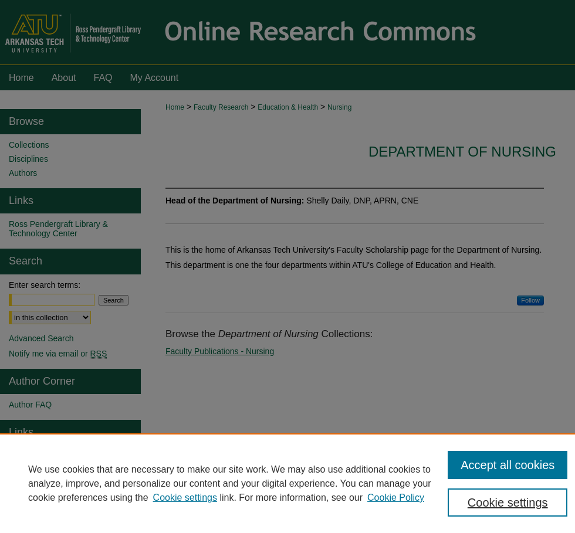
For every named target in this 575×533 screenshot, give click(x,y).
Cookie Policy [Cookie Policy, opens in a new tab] (395, 498)
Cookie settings (185, 498)
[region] (287, 483)
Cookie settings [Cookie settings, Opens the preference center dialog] (508, 502)
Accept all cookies (507, 465)
